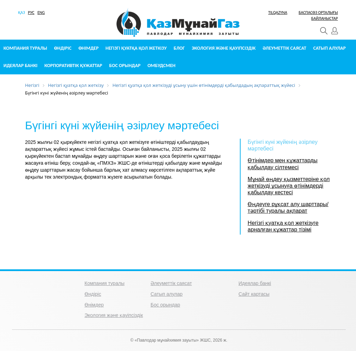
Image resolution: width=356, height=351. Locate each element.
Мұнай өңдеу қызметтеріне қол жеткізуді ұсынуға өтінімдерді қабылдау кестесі (289, 185)
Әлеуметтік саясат (284, 48)
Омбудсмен (161, 65)
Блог (179, 48)
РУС (31, 12)
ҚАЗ (21, 12)
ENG (41, 12)
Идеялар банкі (20, 65)
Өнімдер (89, 48)
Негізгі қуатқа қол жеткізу (136, 48)
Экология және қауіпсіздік (224, 48)
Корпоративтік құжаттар (73, 65)
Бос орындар (124, 65)
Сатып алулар (329, 48)
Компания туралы (25, 48)
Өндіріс (63, 48)
